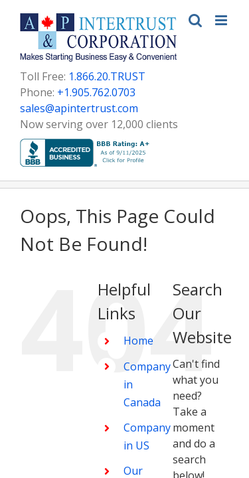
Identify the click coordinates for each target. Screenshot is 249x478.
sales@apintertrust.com (79, 108)
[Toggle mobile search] (195, 20)
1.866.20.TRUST (106, 76)
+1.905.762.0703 (96, 92)
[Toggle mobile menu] (222, 20)
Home (62, 456)
